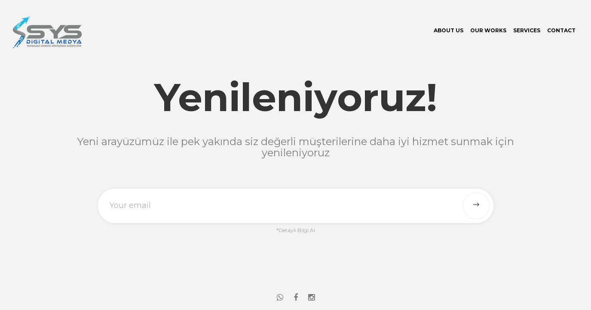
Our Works (488, 30)
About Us (448, 30)
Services (526, 30)
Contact (561, 30)
